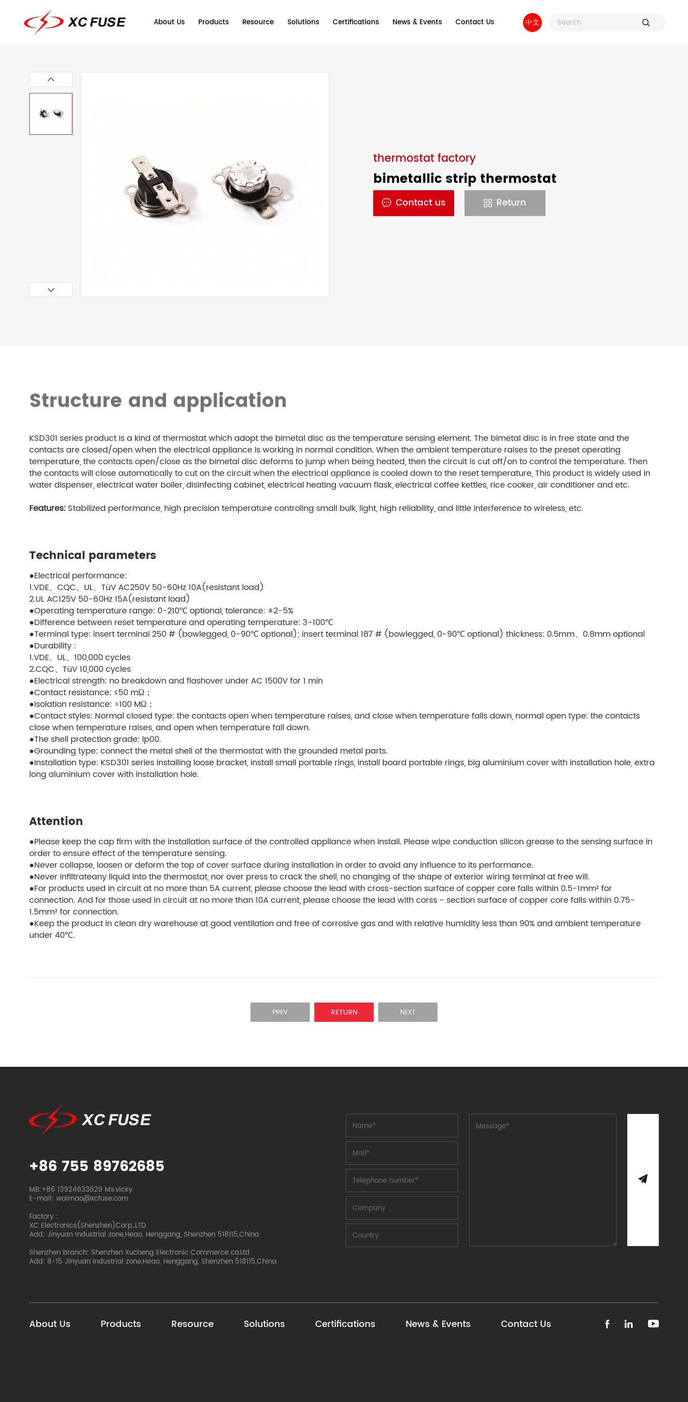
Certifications (356, 22)
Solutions (303, 22)
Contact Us (475, 22)
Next (407, 1012)
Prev (280, 1012)
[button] (50, 79)
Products (213, 22)
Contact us (414, 203)
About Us (169, 22)
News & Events (417, 22)
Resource (258, 22)
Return (505, 203)
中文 (532, 22)
